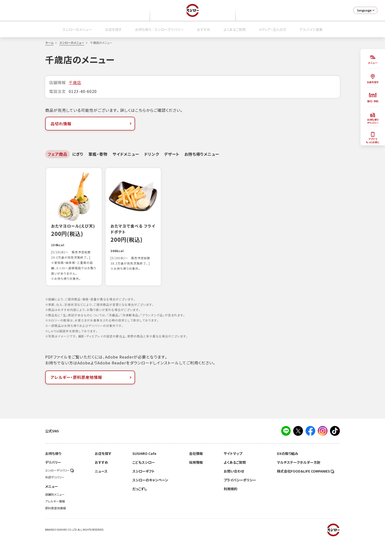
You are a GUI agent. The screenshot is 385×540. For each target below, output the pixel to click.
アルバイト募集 (311, 29)
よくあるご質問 (234, 29)
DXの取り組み (287, 453)
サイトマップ (233, 453)
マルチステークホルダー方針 (298, 462)
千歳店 (75, 82)
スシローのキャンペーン (150, 479)
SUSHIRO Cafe (144, 453)
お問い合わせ (234, 471)
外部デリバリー (54, 477)
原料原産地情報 (55, 508)
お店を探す (113, 29)
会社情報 (196, 453)
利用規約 (230, 488)
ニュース (101, 471)
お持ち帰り (53, 453)
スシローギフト (143, 471)
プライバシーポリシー (240, 479)
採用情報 (196, 462)
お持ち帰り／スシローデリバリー (159, 29)
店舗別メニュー (55, 494)
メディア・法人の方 (272, 29)
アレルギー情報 (55, 501)
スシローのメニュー (77, 29)
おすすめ (203, 29)
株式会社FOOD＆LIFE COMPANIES (305, 471)
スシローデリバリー (59, 470)
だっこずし (139, 488)
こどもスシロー (143, 462)
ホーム (49, 42)
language (366, 10)
